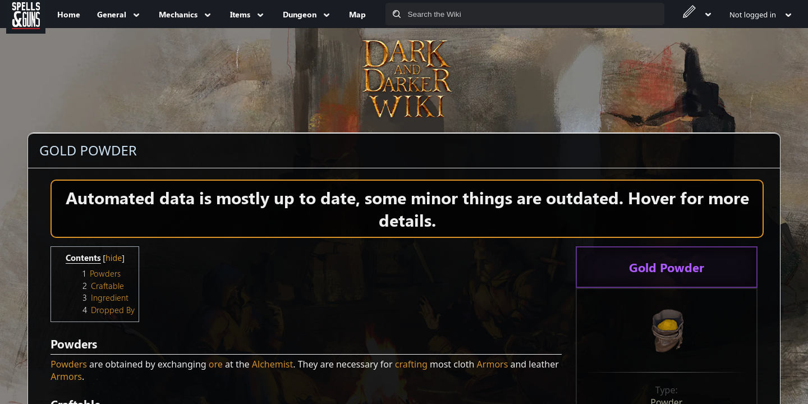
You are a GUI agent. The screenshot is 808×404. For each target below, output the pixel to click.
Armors (492, 364)
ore (216, 364)
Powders (68, 364)
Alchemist (272, 364)
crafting (411, 364)
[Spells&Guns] (25, 14)
